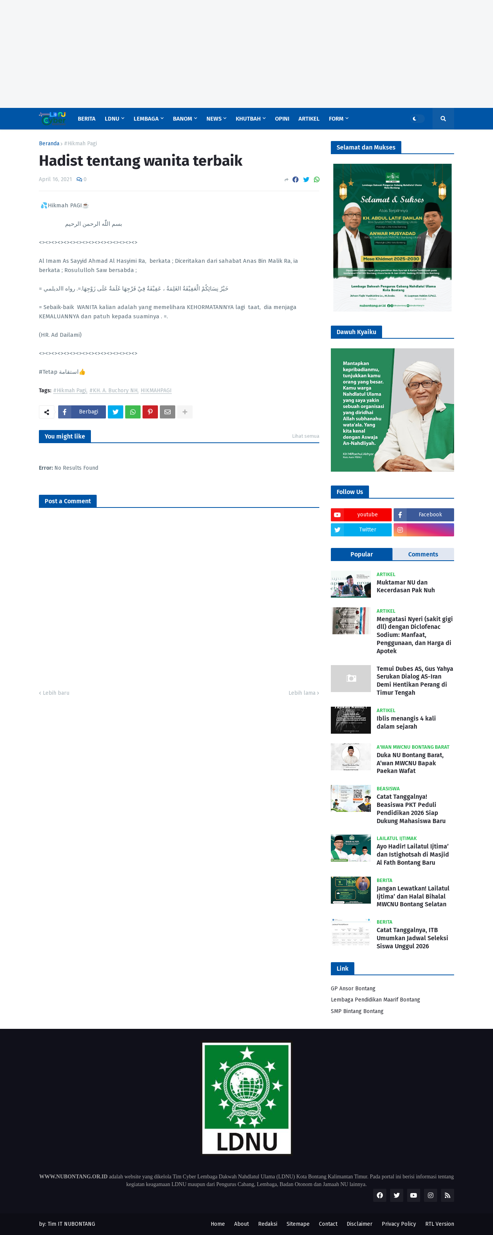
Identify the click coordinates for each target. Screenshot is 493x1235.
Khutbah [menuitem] (248, 118)
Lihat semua (305, 436)
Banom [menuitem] (182, 118)
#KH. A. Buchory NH (113, 391)
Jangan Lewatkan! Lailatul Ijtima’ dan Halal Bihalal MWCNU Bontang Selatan (413, 896)
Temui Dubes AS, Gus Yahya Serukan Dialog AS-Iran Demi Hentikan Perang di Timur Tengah (415, 680)
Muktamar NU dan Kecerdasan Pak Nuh (406, 586)
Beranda (49, 143)
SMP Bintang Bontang (357, 1011)
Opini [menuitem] (282, 118)
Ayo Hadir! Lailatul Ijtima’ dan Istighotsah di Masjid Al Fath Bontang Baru (413, 854)
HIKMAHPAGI (156, 391)
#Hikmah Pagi (80, 143)
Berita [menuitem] (87, 118)
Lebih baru (56, 693)
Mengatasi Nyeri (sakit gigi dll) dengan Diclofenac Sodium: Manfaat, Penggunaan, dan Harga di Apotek (415, 635)
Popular (361, 554)
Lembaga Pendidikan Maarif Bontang (375, 999)
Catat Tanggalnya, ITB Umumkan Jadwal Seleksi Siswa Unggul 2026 (412, 938)
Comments (423, 554)
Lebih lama (301, 693)
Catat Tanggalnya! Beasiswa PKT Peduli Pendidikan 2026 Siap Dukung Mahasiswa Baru (411, 808)
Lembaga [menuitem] (146, 118)
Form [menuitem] (336, 118)
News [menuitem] (213, 118)
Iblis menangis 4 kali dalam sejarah (406, 722)
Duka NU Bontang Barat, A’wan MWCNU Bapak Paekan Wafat (410, 763)
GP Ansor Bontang (353, 988)
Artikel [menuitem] (309, 118)
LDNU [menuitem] (112, 118)
